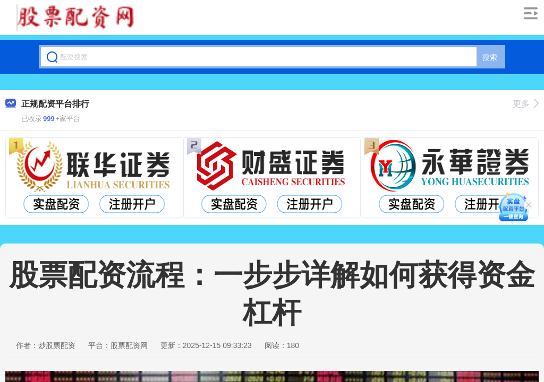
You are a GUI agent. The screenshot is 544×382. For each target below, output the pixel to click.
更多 (526, 103)
